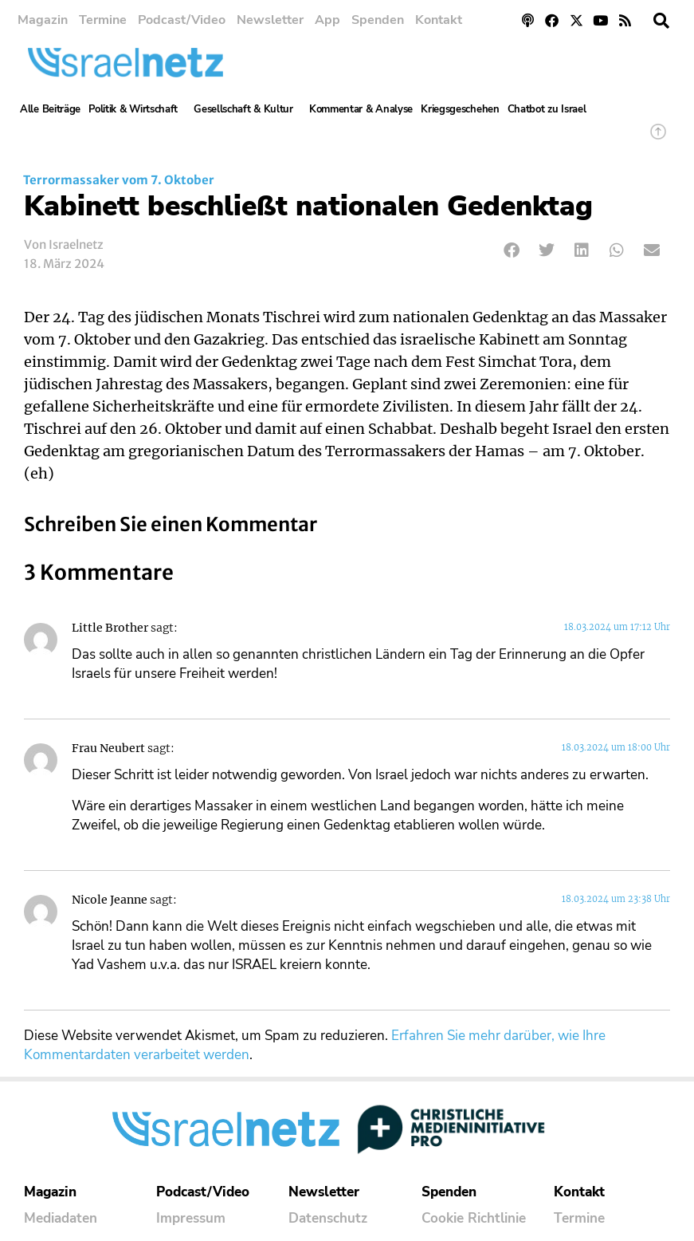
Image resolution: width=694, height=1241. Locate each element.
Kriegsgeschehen (460, 109)
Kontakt (438, 20)
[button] (661, 21)
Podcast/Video (181, 20)
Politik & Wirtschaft (137, 109)
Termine (103, 20)
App (327, 20)
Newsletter (270, 20)
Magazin (43, 20)
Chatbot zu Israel (547, 109)
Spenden (377, 20)
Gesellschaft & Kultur (247, 109)
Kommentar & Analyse (361, 109)
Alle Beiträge (50, 109)
